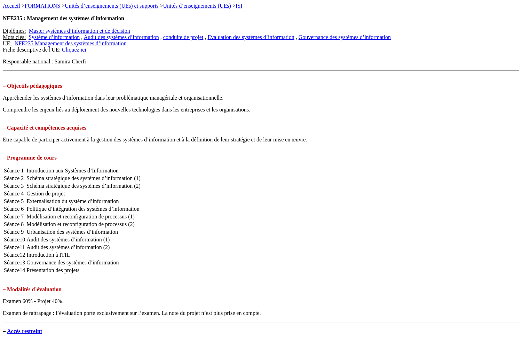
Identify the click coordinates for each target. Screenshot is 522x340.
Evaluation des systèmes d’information (250, 37)
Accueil (11, 6)
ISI (239, 6)
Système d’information (54, 37)
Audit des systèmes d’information (121, 37)
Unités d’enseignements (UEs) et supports (111, 6)
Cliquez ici (74, 50)
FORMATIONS (42, 6)
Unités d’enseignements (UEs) (197, 6)
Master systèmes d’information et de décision (79, 31)
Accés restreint (24, 331)
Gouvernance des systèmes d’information (345, 37)
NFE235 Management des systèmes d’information (71, 43)
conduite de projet (183, 37)
